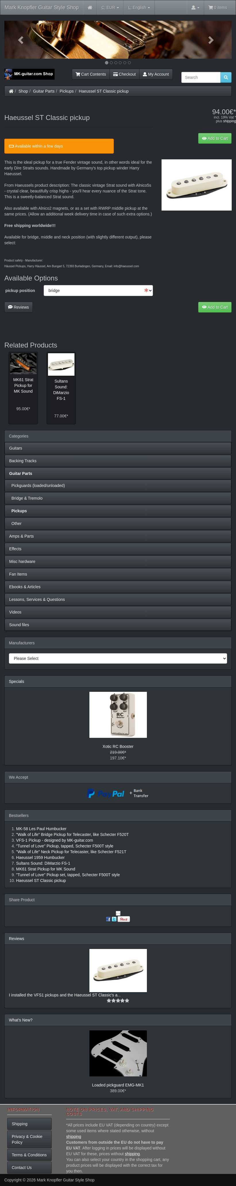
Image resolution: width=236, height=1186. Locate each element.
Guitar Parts (44, 91)
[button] (21, 40)
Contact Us (22, 1167)
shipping (229, 121)
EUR (110, 7)
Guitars (15, 448)
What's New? (20, 1020)
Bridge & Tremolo (26, 498)
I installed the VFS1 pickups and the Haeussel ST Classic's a (63, 995)
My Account (156, 74)
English (139, 7)
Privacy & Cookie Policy (27, 1139)
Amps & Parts (21, 536)
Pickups (67, 91)
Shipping (20, 1124)
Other (15, 523)
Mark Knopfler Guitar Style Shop (42, 7)
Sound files (19, 624)
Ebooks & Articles (25, 587)
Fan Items (18, 574)
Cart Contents (91, 74)
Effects (15, 549)
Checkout (124, 74)
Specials (16, 681)
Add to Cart (215, 138)
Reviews (18, 307)
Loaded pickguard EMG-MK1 (118, 1085)
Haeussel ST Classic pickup (103, 91)
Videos (15, 612)
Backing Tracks (23, 461)
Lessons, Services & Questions (37, 599)
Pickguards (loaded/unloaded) (37, 485)
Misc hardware (22, 561)
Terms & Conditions (29, 1155)
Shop (23, 91)
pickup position (20, 290)
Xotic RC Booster (118, 746)
